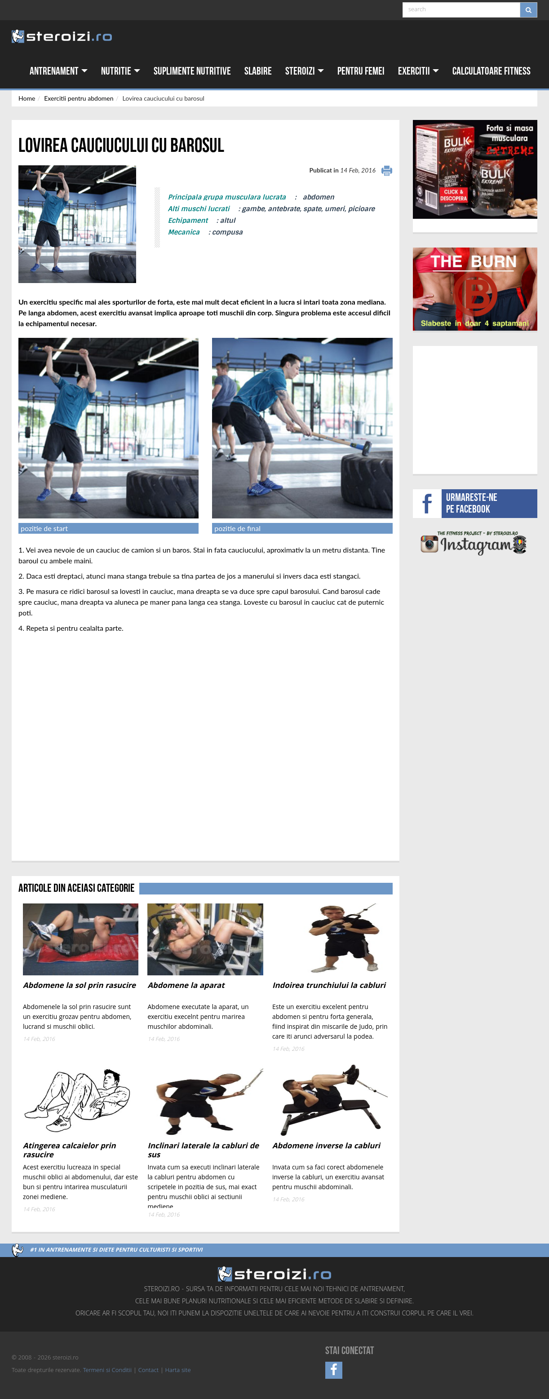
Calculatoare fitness (491, 71)
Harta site (178, 1371)
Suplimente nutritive (192, 71)
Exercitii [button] (418, 71)
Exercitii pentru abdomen (78, 98)
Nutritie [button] (120, 71)
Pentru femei (361, 71)
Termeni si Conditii (107, 1371)
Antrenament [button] (59, 71)
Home (26, 98)
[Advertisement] (475, 409)
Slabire (258, 71)
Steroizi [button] (304, 71)
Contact (148, 1371)
